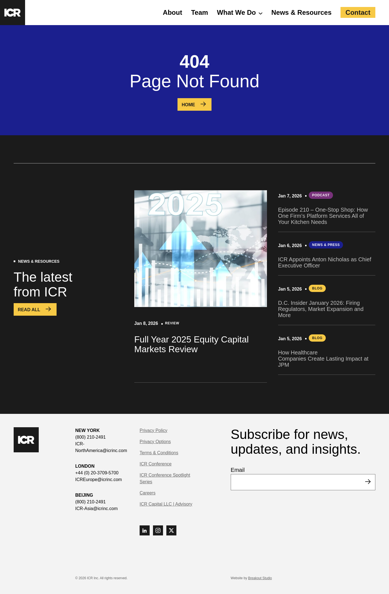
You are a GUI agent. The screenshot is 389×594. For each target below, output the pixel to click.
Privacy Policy (153, 430)
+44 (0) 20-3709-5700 (96, 472)
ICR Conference (156, 464)
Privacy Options (155, 441)
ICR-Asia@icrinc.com (96, 508)
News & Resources (301, 12)
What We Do (236, 12)
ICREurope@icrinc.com (98, 479)
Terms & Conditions (159, 452)
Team (199, 12)
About (172, 12)
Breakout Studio (260, 578)
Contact (358, 12)
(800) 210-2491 (90, 437)
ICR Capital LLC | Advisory (166, 504)
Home (188, 104)
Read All (29, 309)
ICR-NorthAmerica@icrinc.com (101, 447)
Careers (147, 493)
